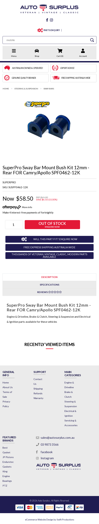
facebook (47, 452)
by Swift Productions (49, 519)
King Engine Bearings (7, 476)
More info (27, 207)
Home (6, 382)
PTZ (5, 485)
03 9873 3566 (50, 444)
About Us (8, 387)
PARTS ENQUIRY (51, 30)
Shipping (38, 388)
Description (49, 277)
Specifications (49, 284)
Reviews (49, 292)
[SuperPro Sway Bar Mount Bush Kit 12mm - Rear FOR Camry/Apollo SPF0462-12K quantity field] (14, 224)
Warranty (38, 398)
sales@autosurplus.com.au (57, 437)
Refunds (38, 393)
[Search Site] (92, 40)
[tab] (49, 277)
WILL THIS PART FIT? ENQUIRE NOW (55, 239)
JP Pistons (8, 457)
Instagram (47, 458)
